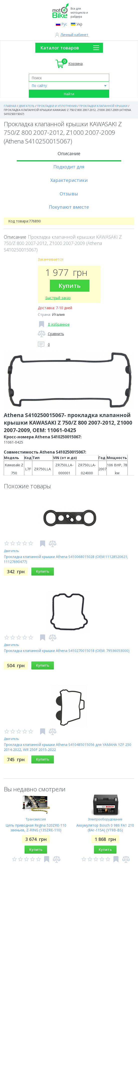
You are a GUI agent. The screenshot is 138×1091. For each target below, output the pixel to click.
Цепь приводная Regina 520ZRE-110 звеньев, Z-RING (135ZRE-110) (36, 828)
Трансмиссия (36, 819)
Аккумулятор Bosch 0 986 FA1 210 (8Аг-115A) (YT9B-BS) (105, 828)
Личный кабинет (74, 34)
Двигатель (11, 551)
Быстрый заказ (58, 297)
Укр (79, 24)
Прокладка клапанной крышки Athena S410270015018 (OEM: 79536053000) (66, 650)
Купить (70, 285)
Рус (64, 24)
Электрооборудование (105, 819)
